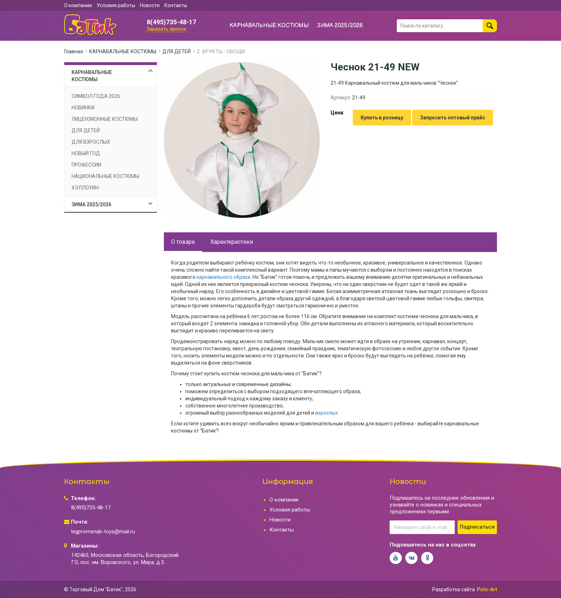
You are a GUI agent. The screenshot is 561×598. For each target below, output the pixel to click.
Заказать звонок (166, 29)
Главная (73, 51)
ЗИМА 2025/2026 (340, 25)
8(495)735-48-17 (171, 22)
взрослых (326, 413)
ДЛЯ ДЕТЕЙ (176, 51)
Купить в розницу (382, 117)
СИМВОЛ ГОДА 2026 (96, 96)
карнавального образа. (223, 277)
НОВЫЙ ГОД (86, 153)
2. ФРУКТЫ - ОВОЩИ (221, 51)
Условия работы (116, 5)
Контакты (175, 5)
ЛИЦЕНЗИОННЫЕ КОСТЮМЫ (105, 119)
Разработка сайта (453, 589)
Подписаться (477, 527)
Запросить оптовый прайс (452, 117)
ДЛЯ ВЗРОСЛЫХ (91, 142)
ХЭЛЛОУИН (85, 188)
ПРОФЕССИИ (86, 165)
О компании (78, 5)
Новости (150, 5)
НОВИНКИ (83, 107)
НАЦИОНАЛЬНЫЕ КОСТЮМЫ (105, 176)
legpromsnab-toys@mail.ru (103, 531)
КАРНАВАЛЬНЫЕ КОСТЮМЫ (269, 25)
